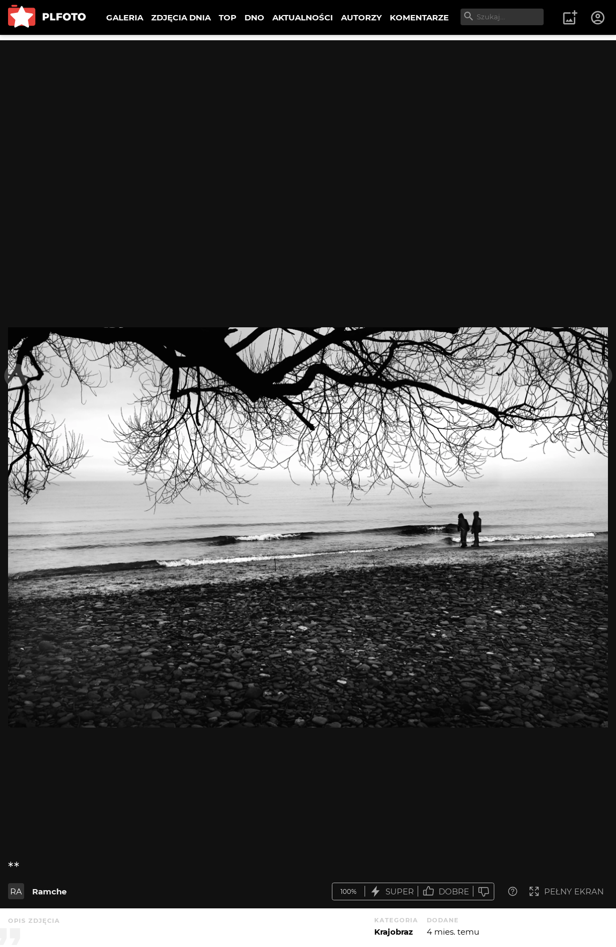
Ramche (49, 891)
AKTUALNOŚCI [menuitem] (302, 17)
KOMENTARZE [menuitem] (419, 17)
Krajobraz (393, 932)
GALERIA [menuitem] (124, 17)
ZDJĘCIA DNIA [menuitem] (181, 17)
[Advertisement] (308, 115)
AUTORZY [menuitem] (361, 17)
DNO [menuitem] (254, 17)
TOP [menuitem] (227, 17)
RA (16, 891)
